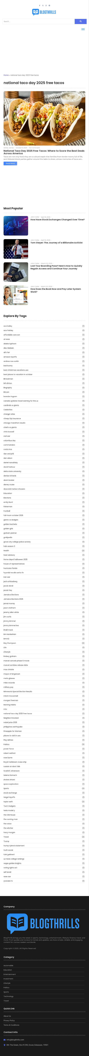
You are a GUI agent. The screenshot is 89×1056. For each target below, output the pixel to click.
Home (6, 75)
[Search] (38, 21)
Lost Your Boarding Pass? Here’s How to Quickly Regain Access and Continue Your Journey (56, 267)
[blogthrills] (44, 12)
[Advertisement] (44, 50)
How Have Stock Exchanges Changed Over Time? (58, 219)
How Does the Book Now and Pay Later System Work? (56, 290)
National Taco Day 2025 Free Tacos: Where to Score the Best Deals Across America (44, 152)
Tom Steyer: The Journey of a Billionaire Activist (57, 242)
